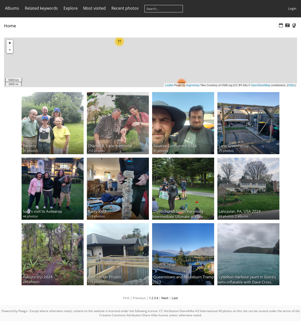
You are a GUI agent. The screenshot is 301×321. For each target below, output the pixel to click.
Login (292, 8)
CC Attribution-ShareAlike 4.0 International (188, 311)
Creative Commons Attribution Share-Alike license (133, 315)
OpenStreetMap (260, 85)
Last (175, 298)
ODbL (291, 85)
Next (164, 298)
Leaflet (169, 85)
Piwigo (22, 311)
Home (10, 26)
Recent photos (125, 8)
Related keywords (41, 8)
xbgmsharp (193, 85)
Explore (71, 8)
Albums (12, 8)
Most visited (94, 8)
